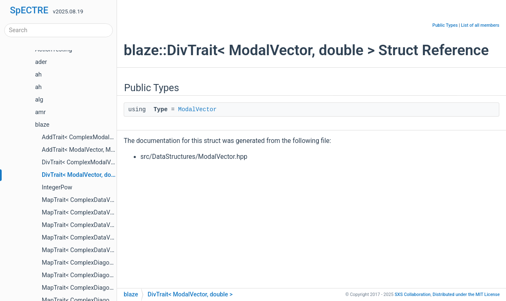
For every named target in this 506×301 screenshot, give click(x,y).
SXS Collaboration (412, 294)
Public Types (445, 25)
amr (40, 112)
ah (38, 74)
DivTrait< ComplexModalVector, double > (96, 162)
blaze (42, 124)
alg (39, 99)
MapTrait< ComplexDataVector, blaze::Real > (101, 225)
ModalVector (197, 109)
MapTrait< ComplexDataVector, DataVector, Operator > (114, 250)
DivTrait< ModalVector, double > (84, 175)
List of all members (480, 25)
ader (41, 62)
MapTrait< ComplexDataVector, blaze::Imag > (101, 212)
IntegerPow (57, 187)
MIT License (466, 294)
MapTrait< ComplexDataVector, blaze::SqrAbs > (104, 237)
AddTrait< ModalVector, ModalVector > (93, 149)
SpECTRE (29, 10)
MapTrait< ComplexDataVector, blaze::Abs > (100, 200)
